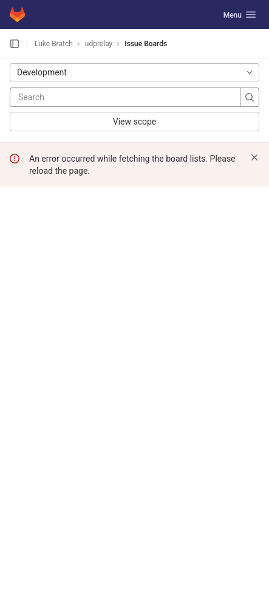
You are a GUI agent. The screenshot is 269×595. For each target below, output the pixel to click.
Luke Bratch (54, 44)
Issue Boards (145, 44)
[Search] (91, 97)
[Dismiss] (254, 157)
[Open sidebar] (14, 43)
